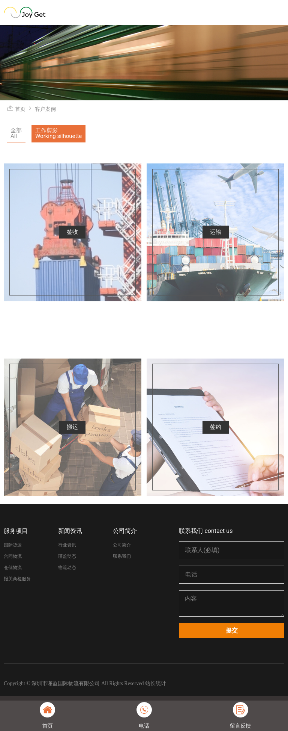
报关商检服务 (17, 578)
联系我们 (122, 556)
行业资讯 (67, 545)
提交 (232, 630)
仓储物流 (13, 567)
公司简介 (125, 530)
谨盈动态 (67, 556)
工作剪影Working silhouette (58, 133)
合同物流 (13, 556)
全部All (16, 133)
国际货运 (13, 545)
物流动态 (67, 567)
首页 (20, 109)
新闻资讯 (70, 530)
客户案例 (45, 109)
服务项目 (16, 530)
